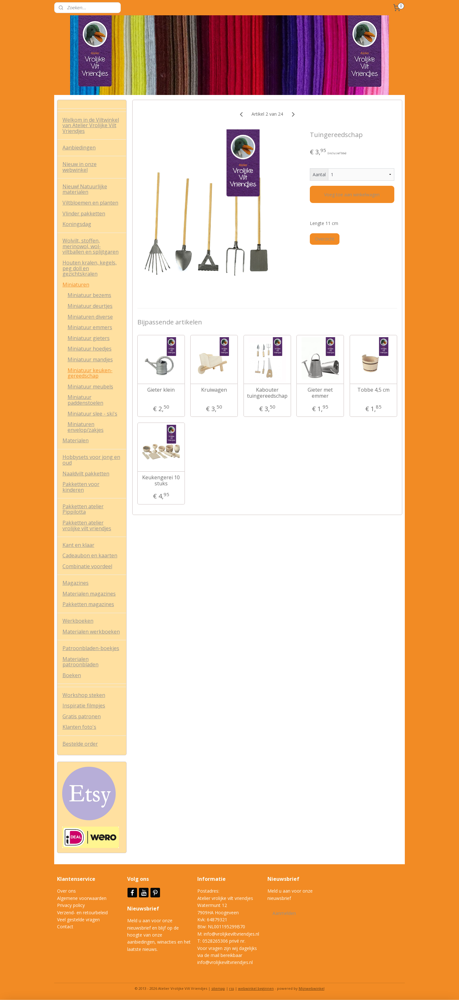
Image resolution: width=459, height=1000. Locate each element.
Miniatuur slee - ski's (92, 413)
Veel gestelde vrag (76, 920)
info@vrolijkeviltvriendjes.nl (231, 934)
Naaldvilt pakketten (85, 473)
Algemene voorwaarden (81, 898)
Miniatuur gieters (89, 338)
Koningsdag (76, 224)
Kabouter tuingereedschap (267, 393)
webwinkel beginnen (256, 988)
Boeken (71, 675)
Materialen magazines (89, 593)
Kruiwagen (214, 390)
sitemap (218, 988)
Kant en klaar (78, 544)
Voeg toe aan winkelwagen (352, 195)
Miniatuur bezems (89, 295)
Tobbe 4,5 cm (373, 390)
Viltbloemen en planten (90, 202)
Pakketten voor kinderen (80, 487)
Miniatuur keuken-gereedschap (90, 373)
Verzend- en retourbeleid (82, 912)
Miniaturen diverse (90, 316)
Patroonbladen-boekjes (90, 648)
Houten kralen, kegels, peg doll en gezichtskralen (89, 268)
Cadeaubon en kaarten (89, 555)
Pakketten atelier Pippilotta (83, 509)
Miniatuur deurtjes (90, 305)
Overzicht (324, 239)
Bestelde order (80, 743)
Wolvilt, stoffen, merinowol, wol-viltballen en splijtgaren (90, 246)
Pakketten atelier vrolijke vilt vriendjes (86, 525)
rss (231, 988)
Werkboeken (77, 620)
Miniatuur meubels (90, 386)
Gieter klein (161, 390)
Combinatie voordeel (87, 566)
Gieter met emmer (320, 393)
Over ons (66, 891)
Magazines (75, 582)
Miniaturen (75, 284)
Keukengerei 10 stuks (161, 481)
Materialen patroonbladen (80, 662)
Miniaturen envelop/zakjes (86, 427)
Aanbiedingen (79, 147)
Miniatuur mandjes (90, 359)
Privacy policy (71, 905)
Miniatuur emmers (90, 327)
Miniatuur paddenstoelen (85, 400)
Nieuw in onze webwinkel (79, 167)
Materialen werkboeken (91, 631)
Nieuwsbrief (143, 908)
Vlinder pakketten (83, 213)
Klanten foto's (79, 726)
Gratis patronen (81, 716)
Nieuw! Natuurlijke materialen (84, 189)
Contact (65, 927)
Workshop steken (83, 695)
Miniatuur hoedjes (90, 348)
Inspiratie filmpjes (83, 705)
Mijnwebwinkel (311, 988)
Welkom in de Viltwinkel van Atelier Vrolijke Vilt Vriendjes (90, 125)
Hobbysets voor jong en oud (91, 459)
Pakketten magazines (88, 604)
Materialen (75, 440)
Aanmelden (284, 913)
